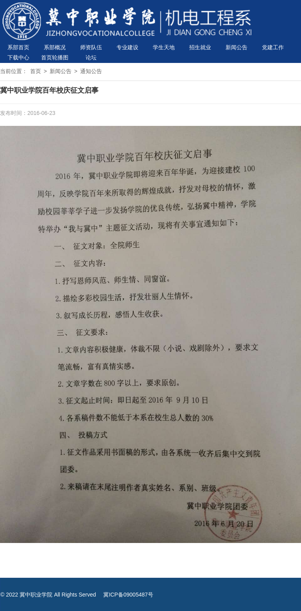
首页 (35, 71)
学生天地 (164, 47)
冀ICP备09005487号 (128, 594)
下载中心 (18, 57)
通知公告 (91, 71)
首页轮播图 (54, 57)
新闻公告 (236, 47)
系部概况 (55, 47)
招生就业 (200, 47)
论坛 (91, 57)
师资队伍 (91, 47)
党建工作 (273, 47)
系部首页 (18, 47)
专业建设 (127, 47)
